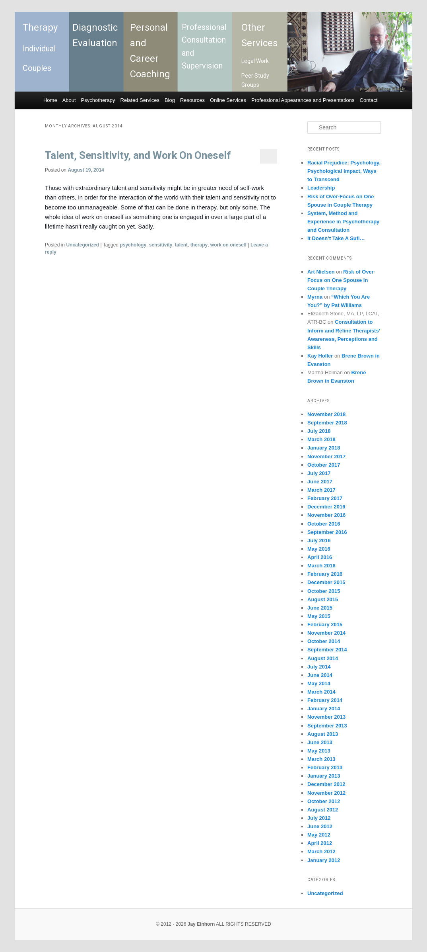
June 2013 (319, 742)
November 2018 (326, 414)
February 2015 (324, 624)
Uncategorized (82, 245)
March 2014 (321, 692)
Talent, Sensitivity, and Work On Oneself (138, 155)
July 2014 (319, 667)
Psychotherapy (98, 100)
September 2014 (327, 650)
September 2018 (327, 423)
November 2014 (326, 633)
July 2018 (319, 431)
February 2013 (324, 767)
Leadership (321, 188)
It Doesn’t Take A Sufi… (336, 238)
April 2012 (319, 843)
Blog (170, 100)
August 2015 (322, 599)
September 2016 (327, 532)
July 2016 (319, 540)
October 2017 (323, 465)
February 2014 (324, 700)
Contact (369, 100)
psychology (133, 245)
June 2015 (319, 608)
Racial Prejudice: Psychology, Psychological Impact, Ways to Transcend (343, 171)
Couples (37, 68)
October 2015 (323, 591)
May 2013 (318, 751)
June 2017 (319, 482)
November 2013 (326, 717)
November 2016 (326, 515)
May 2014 (318, 683)
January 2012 (323, 860)
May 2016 (318, 549)
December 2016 (326, 507)
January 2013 (323, 776)
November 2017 (326, 456)
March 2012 (321, 851)
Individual (39, 48)
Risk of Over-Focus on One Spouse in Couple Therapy (341, 280)
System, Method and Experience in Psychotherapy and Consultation (343, 221)
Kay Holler (320, 356)
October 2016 (323, 524)
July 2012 (319, 818)
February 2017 (324, 498)
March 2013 (321, 759)
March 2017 (321, 490)
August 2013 (322, 734)
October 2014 (323, 641)
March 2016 (321, 566)
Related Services (139, 100)
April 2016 (319, 557)
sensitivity (161, 245)
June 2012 (319, 826)
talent (181, 245)
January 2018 (323, 448)
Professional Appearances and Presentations (302, 100)
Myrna (314, 297)
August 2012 (322, 810)
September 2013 (327, 726)
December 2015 (326, 582)
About (69, 100)
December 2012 (326, 784)
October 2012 (323, 801)
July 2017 (319, 473)
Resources (192, 100)
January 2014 (323, 709)
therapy (199, 245)
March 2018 (321, 439)
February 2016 (324, 574)
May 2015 (318, 616)
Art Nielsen (321, 272)
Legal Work (255, 61)
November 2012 (326, 793)
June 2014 (319, 675)
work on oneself (228, 245)
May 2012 (318, 835)
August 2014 (322, 658)
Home (50, 100)
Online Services (228, 100)
